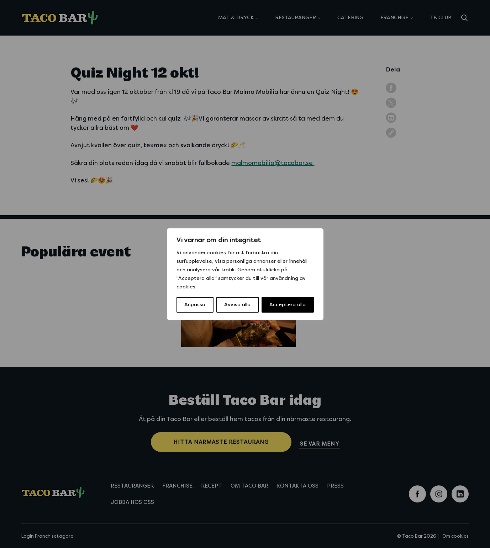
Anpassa (194, 305)
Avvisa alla (237, 305)
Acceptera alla (287, 305)
